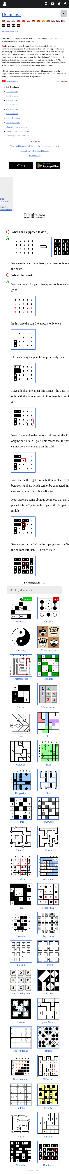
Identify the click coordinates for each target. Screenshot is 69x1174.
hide (43, 583)
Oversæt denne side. (10, 31)
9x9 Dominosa (12, 113)
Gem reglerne (61, 81)
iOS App (21, 165)
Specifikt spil (30, 146)
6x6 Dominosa (12, 100)
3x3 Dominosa (12, 87)
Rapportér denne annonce (6, 208)
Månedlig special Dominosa (17, 136)
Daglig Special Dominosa (16, 127)
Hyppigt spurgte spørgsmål (48, 146)
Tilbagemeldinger (17, 146)
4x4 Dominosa (12, 91)
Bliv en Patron (34, 141)
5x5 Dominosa (12, 96)
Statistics (45, 151)
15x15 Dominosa (13, 118)
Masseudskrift (25, 151)
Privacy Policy (34, 156)
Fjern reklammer (4, 199)
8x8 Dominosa (12, 109)
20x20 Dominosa (13, 122)
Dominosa (11, 14)
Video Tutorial (13, 81)
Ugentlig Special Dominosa (17, 131)
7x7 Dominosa (12, 105)
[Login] (4, 4)
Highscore (36, 151)
